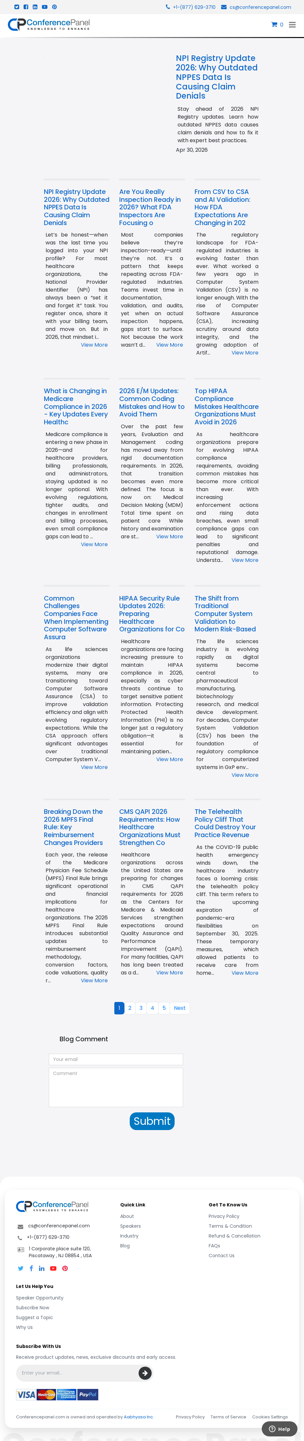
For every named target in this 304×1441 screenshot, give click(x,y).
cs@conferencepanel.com (255, 7)
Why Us (24, 1327)
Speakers (130, 1226)
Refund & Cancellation (234, 1236)
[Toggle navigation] (292, 24)
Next (180, 1008)
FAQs (214, 1245)
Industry (129, 1236)
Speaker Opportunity (40, 1298)
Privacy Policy (224, 1216)
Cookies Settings (270, 1417)
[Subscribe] (145, 1373)
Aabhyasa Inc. (139, 1417)
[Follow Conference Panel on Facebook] (31, 1268)
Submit (152, 1121)
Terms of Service (228, 1417)
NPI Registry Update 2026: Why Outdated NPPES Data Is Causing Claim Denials (217, 77)
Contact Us (222, 1255)
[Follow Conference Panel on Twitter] (20, 1268)
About (127, 1216)
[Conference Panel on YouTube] (53, 1268)
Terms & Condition (230, 1226)
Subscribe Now (32, 1307)
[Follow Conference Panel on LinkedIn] (41, 1268)
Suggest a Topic (34, 1317)
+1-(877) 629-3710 (190, 7)
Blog (125, 1245)
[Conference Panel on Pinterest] (65, 1268)
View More (94, 345)
